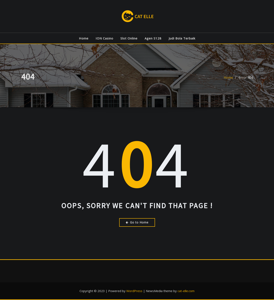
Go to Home (137, 222)
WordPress (134, 291)
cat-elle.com (186, 291)
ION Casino (104, 38)
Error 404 (246, 78)
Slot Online (129, 38)
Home (83, 38)
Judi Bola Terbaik (182, 38)
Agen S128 (153, 38)
